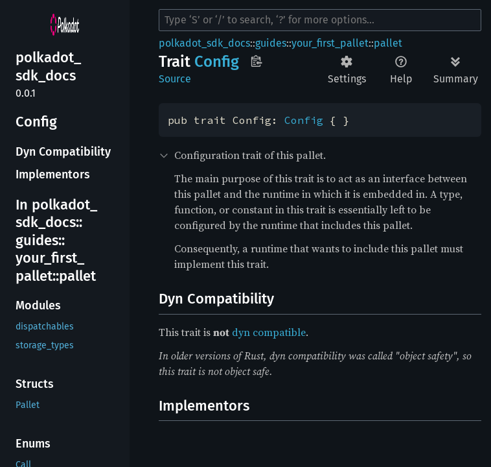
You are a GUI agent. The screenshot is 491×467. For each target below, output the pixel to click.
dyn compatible (269, 332)
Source (175, 79)
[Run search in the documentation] (320, 20)
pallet (388, 43)
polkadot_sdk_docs (204, 43)
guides (270, 43)
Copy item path (256, 61)
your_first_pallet (330, 43)
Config (303, 120)
